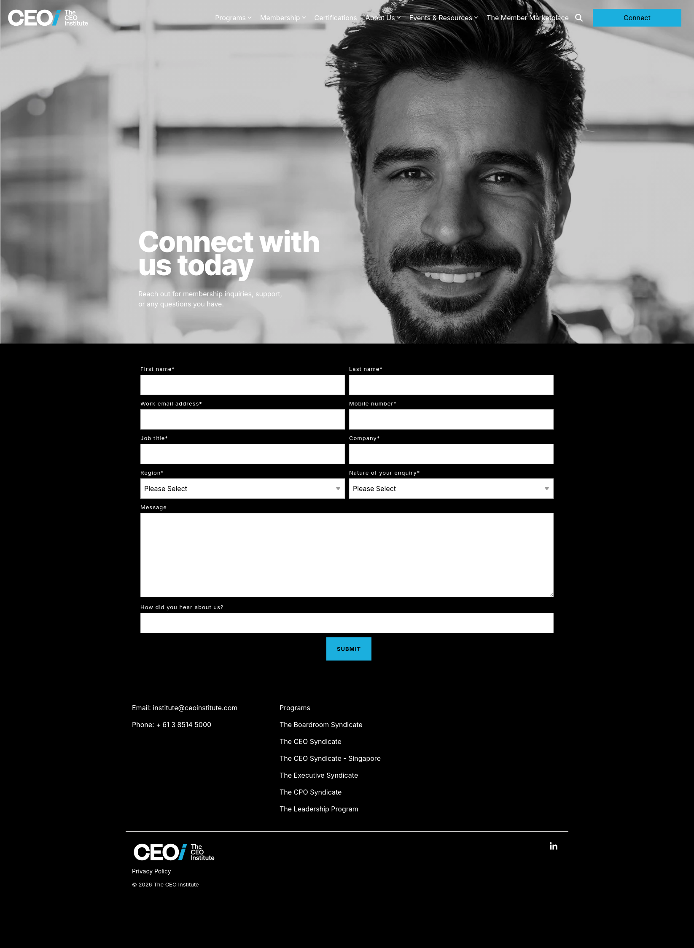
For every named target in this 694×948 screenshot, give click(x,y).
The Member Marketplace (528, 17)
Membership (283, 17)
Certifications (336, 17)
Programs (233, 17)
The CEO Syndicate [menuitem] (311, 741)
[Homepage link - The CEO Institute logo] (174, 858)
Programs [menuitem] (295, 708)
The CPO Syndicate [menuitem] (311, 792)
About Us (383, 17)
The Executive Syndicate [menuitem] (319, 775)
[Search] (578, 18)
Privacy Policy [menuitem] (151, 871)
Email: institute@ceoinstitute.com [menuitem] (184, 708)
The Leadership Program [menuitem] (319, 809)
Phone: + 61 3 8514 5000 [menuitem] (171, 724)
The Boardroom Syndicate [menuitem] (321, 724)
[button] (553, 847)
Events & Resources (443, 17)
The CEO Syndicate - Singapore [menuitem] (330, 758)
